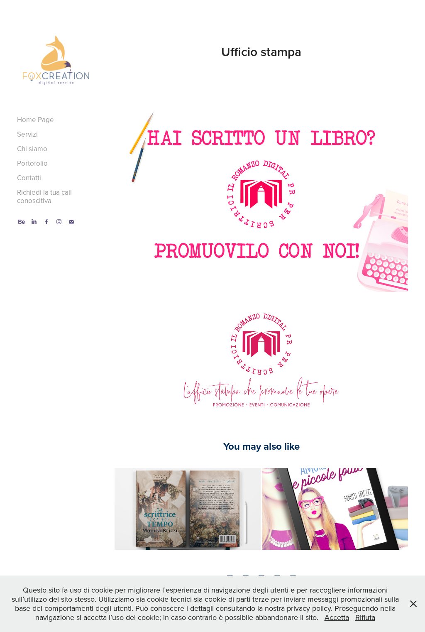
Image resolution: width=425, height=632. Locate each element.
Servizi (27, 134)
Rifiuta (365, 617)
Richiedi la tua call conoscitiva (44, 196)
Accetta (337, 617)
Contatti (29, 178)
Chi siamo (32, 149)
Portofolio (32, 163)
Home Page (35, 120)
